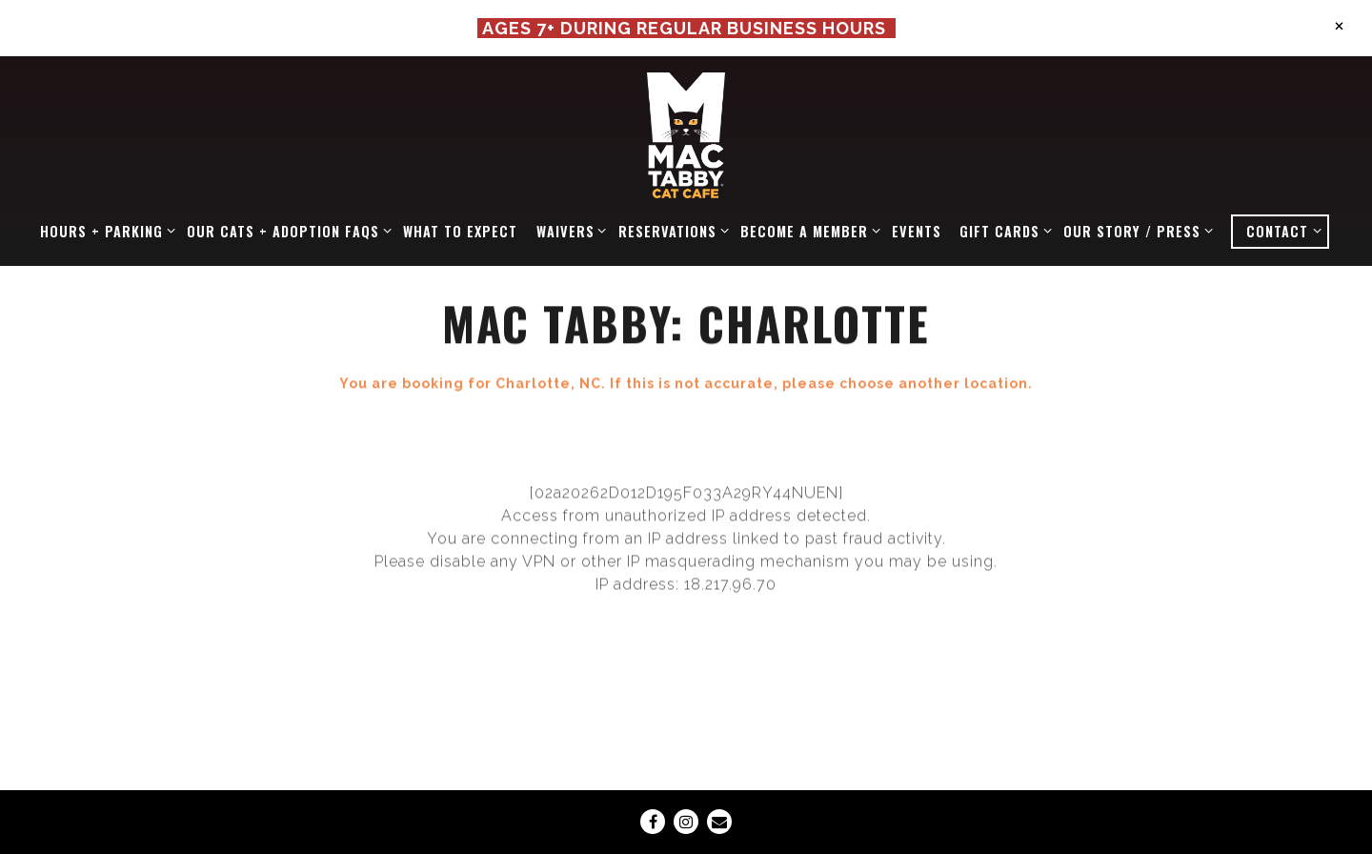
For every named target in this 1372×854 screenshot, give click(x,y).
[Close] (1339, 24)
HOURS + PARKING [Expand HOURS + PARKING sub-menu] (104, 230)
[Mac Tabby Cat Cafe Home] (686, 134)
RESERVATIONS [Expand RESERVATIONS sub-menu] (670, 230)
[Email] (719, 821)
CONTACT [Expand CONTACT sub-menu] (1286, 230)
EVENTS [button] (916, 231)
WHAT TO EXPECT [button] (460, 231)
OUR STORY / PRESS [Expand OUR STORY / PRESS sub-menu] (1134, 230)
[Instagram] (686, 821)
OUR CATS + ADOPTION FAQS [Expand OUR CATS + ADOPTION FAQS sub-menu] (286, 230)
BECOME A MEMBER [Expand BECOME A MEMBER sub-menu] (807, 230)
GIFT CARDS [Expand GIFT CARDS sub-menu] (1002, 230)
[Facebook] (652, 821)
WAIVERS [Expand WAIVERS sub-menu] (568, 230)
